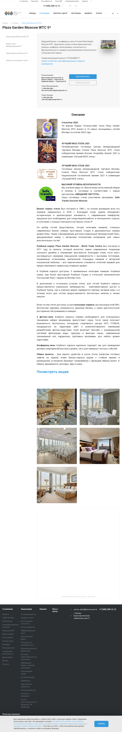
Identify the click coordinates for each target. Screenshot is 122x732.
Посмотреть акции (53, 372)
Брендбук (6, 644)
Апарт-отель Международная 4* (13, 45)
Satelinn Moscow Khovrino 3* (17, 53)
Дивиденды (25, 681)
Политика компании (11, 714)
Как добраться (46, 1)
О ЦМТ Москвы (8, 618)
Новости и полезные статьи (17, 60)
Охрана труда (7, 641)
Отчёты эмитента (28, 627)
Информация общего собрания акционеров (28, 665)
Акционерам (7, 657)
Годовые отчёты (27, 618)
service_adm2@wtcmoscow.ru (85, 609)
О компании (23, 1)
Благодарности (8, 648)
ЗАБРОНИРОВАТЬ (83, 77)
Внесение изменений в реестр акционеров (29, 656)
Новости (5, 614)
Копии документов (28, 690)
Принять (101, 724)
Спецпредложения (72, 1)
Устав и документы (28, 614)
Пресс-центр (55, 610)
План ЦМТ (58, 1)
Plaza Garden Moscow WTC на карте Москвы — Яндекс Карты (78, 596)
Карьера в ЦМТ (8, 631)
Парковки (34, 1)
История (5, 664)
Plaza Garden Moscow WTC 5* (17, 37)
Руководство (7, 621)
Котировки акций (27, 677)
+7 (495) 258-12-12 (51, 6)
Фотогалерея (7, 637)
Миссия (5, 661)
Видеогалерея (8, 634)
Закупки (85, 1)
